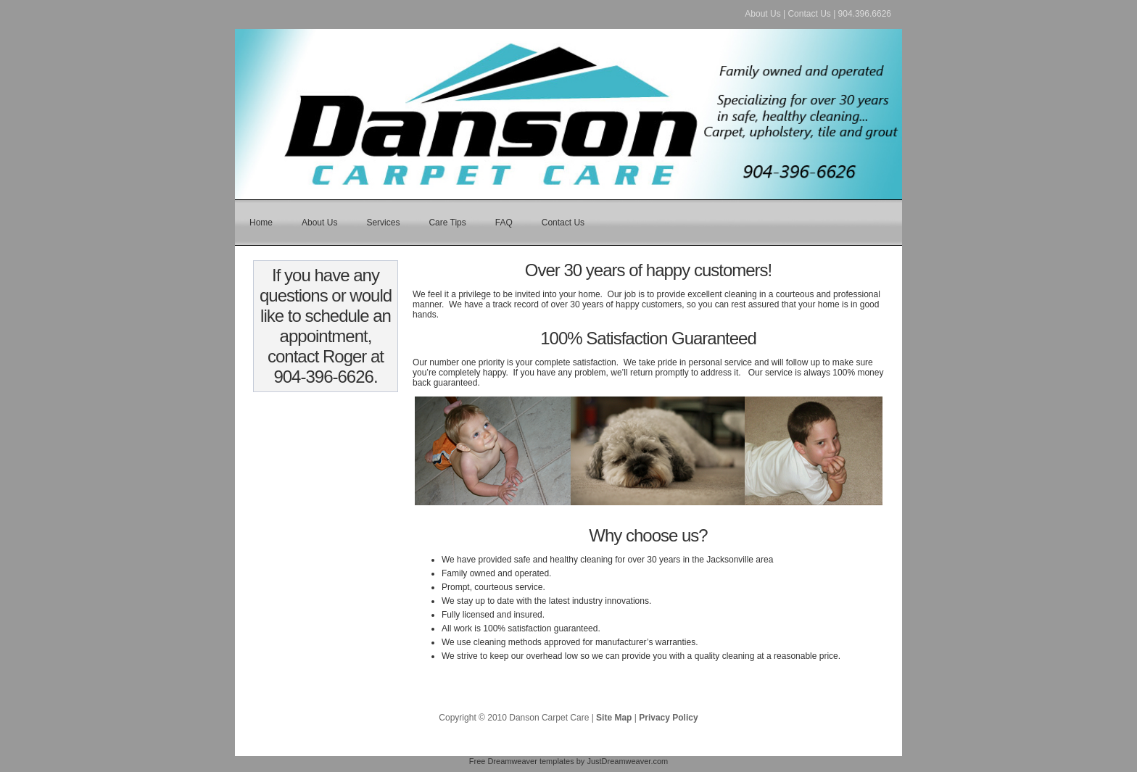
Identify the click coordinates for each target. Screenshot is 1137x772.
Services (383, 222)
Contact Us (808, 14)
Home (261, 222)
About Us (762, 14)
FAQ (504, 222)
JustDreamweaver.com (627, 761)
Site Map (614, 718)
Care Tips (447, 222)
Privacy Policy (668, 718)
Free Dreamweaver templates (521, 761)
